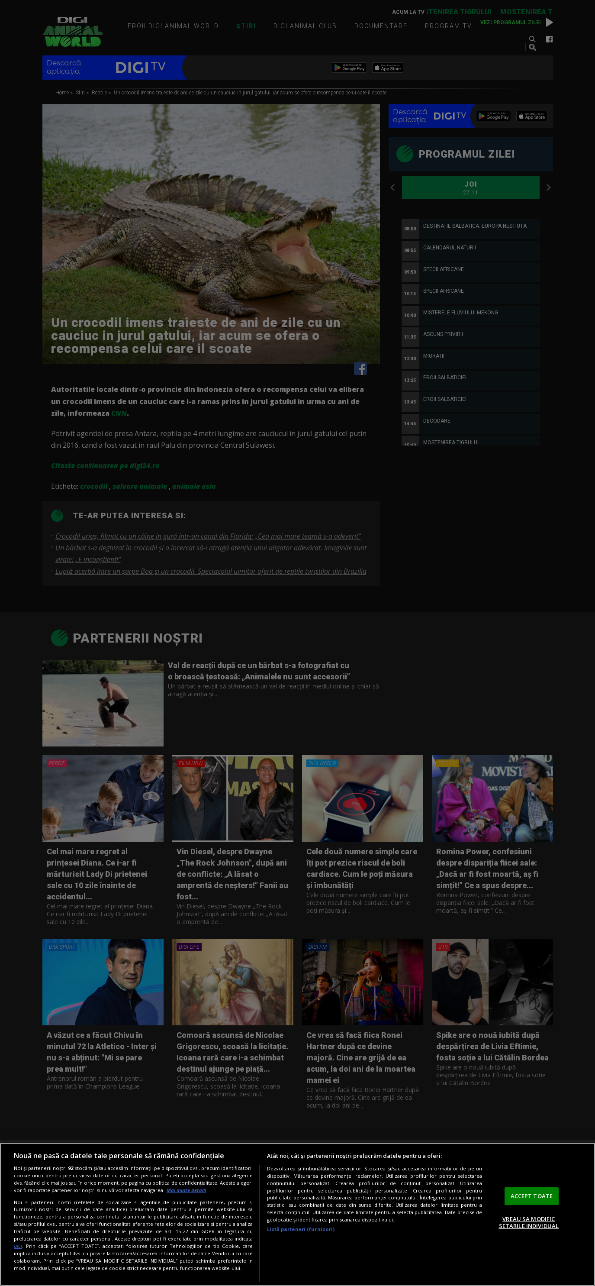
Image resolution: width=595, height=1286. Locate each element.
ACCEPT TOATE (532, 1196)
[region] (297, 1214)
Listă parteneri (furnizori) (300, 1229)
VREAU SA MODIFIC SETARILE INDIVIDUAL (529, 1222)
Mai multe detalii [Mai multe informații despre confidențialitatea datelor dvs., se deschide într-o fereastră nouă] (186, 1190)
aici (18, 1246)
